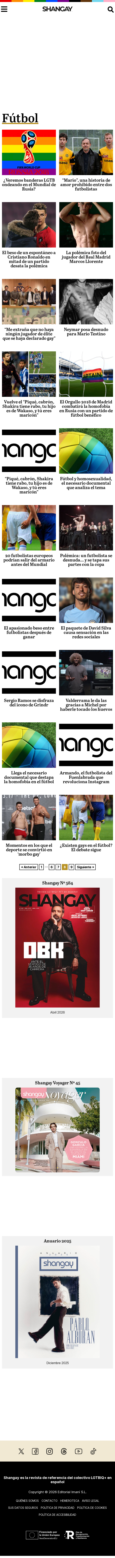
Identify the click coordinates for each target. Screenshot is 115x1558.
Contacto (50, 1500)
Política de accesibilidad (57, 1514)
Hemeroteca (69, 1500)
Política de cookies (92, 1507)
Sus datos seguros (23, 1507)
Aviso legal (90, 1500)
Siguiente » (85, 867)
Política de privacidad (57, 1507)
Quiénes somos (27, 1500)
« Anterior (28, 867)
